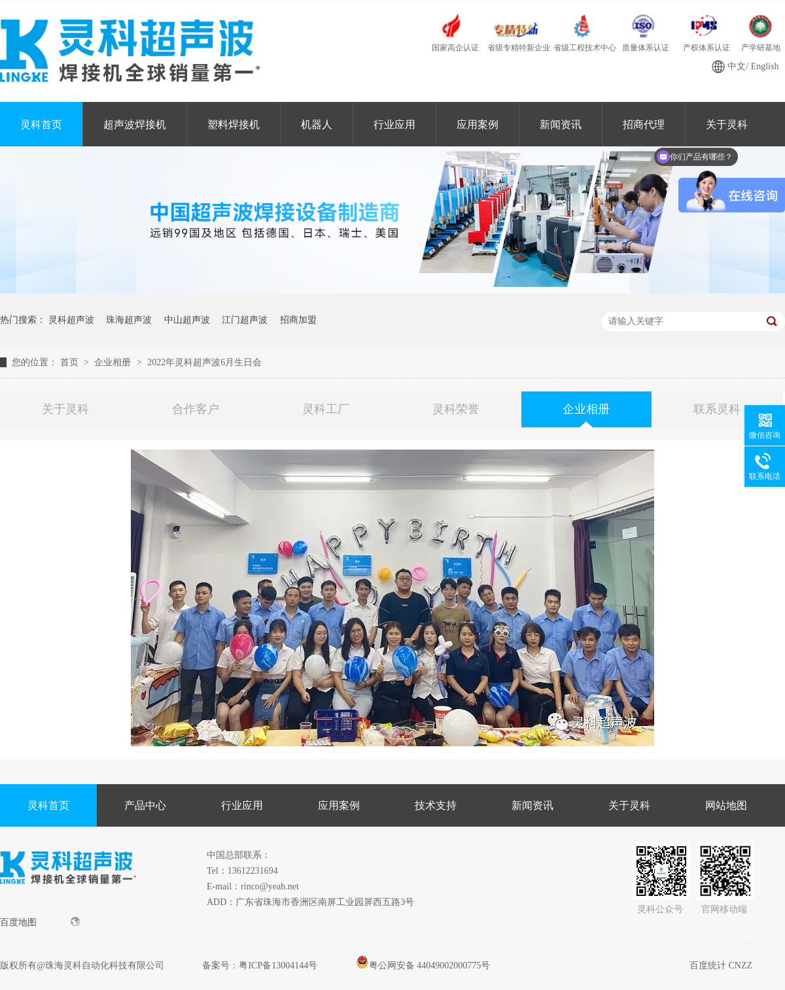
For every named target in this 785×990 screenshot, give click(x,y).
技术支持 (436, 805)
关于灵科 (65, 409)
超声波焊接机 (134, 124)
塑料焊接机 (233, 124)
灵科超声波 (71, 320)
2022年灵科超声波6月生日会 (204, 362)
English (765, 66)
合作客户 (195, 409)
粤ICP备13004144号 (278, 965)
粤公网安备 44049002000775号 (423, 965)
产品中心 (145, 805)
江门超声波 (245, 320)
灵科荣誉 (456, 409)
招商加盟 (298, 320)
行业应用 (394, 124)
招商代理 (644, 124)
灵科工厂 (325, 409)
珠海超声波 (129, 320)
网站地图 (726, 805)
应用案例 (477, 124)
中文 (736, 66)
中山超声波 (187, 320)
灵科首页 (41, 124)
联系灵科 (717, 409)
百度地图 (40, 922)
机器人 (316, 124)
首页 (70, 362)
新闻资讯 (561, 124)
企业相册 (113, 362)
